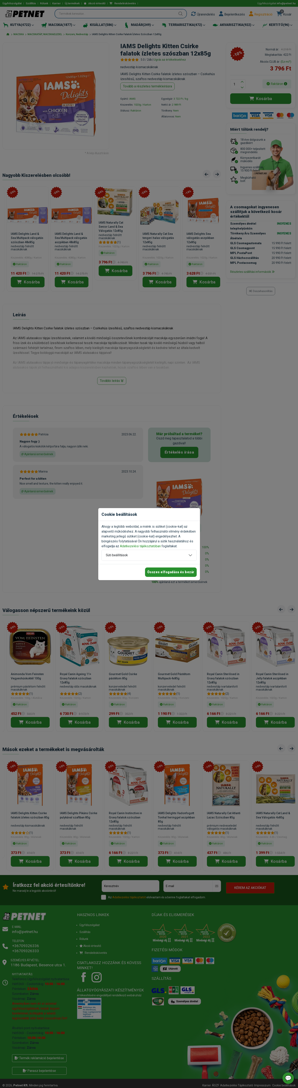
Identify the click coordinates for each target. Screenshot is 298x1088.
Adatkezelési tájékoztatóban (140, 546)
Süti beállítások (117, 555)
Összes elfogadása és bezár (170, 572)
